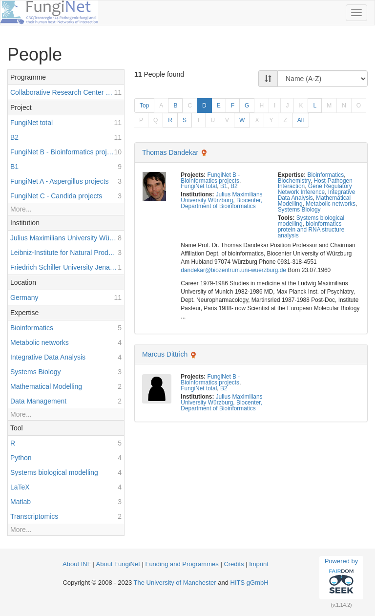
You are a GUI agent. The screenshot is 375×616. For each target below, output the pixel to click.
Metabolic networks (330, 203)
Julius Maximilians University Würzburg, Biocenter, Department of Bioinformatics (221, 200)
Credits (234, 564)
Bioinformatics (325, 174)
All (300, 120)
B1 (224, 186)
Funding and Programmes (181, 564)
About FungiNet (118, 564)
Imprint (259, 564)
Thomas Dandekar (170, 152)
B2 (234, 186)
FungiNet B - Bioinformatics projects (210, 177)
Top (144, 105)
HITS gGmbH (249, 582)
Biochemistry (294, 180)
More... (21, 209)
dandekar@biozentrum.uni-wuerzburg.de (233, 270)
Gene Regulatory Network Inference (315, 189)
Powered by (341, 577)
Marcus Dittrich (165, 354)
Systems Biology (299, 209)
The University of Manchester (175, 582)
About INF (76, 564)
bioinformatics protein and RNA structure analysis (311, 229)
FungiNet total (199, 186)
